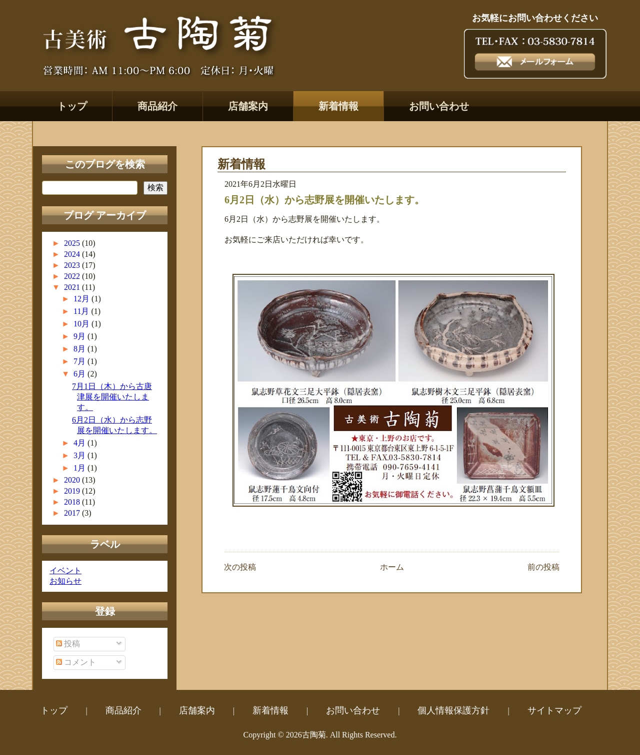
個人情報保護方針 (454, 710)
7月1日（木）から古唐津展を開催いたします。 (112, 397)
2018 (73, 502)
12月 (83, 298)
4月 (81, 443)
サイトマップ (555, 710)
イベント (66, 570)
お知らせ (66, 581)
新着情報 (338, 106)
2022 (73, 276)
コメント (76, 662)
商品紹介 (158, 106)
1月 (81, 468)
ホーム (392, 567)
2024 (73, 254)
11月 (82, 311)
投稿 (68, 643)
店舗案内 (248, 106)
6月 (81, 373)
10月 (83, 323)
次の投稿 (240, 567)
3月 (81, 455)
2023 (73, 265)
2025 (73, 243)
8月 (81, 348)
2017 (73, 513)
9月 (81, 336)
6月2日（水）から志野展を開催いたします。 (324, 199)
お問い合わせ (439, 106)
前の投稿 (544, 567)
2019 (73, 491)
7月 (81, 361)
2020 (73, 480)
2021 (73, 287)
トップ (72, 106)
